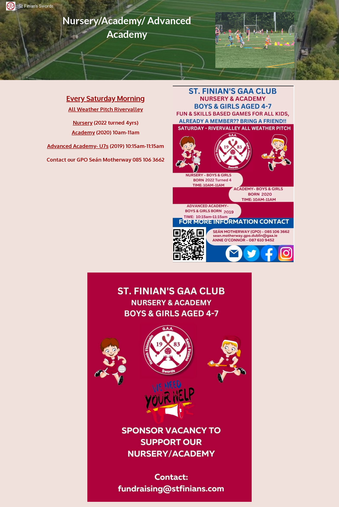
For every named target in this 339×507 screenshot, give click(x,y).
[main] (127, 27)
